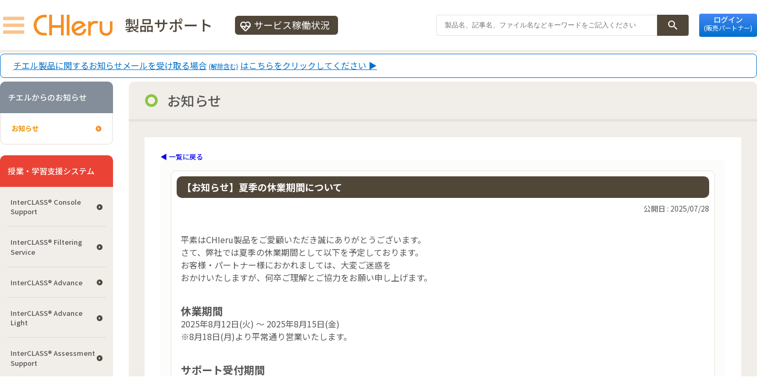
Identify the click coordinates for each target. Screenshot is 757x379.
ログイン (728, 23)
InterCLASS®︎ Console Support (46, 206)
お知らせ (25, 128)
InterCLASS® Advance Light (47, 317)
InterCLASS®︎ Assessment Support (53, 357)
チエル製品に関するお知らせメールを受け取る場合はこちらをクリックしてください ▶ (195, 66)
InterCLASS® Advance (47, 282)
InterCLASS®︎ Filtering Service (46, 246)
